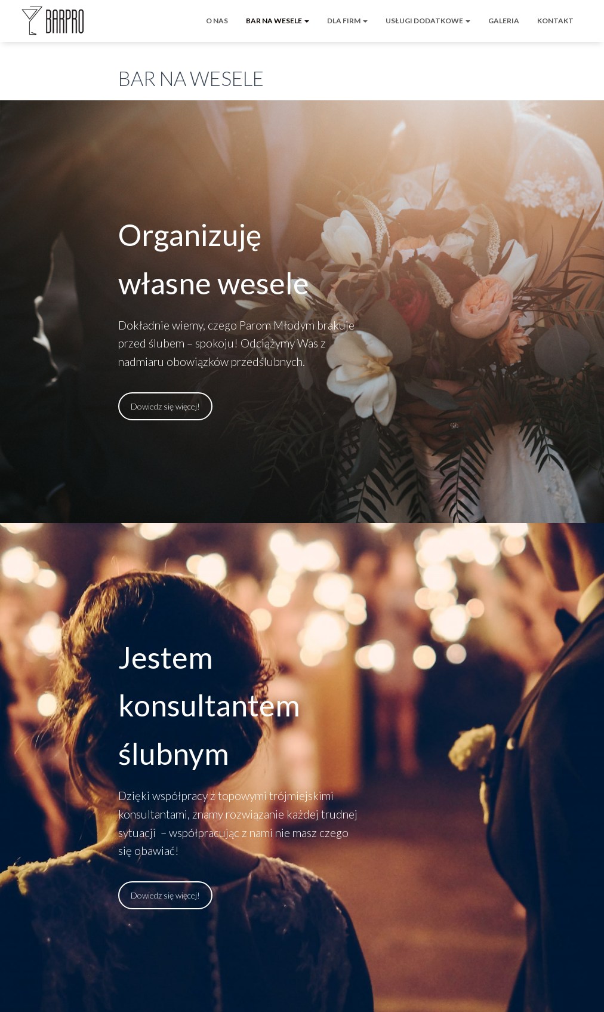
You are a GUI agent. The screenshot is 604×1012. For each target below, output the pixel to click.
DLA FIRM (347, 20)
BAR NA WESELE (277, 20)
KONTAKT (555, 20)
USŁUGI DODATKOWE (428, 20)
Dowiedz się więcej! (165, 406)
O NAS (217, 20)
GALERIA (503, 20)
